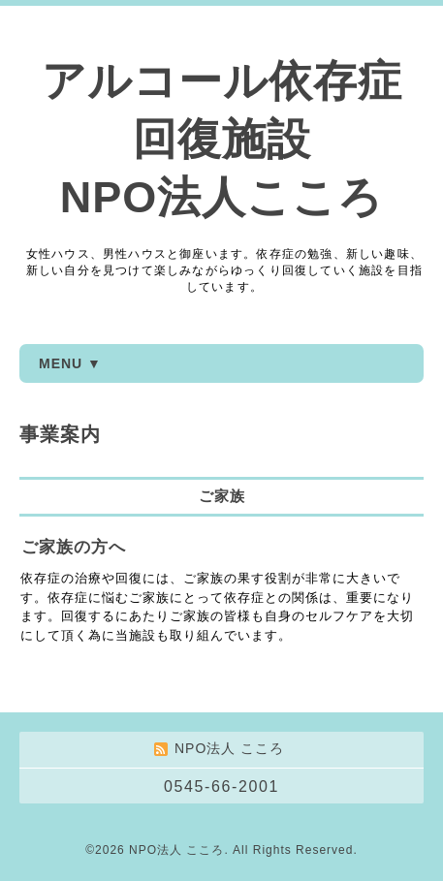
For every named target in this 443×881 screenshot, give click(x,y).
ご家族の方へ (73, 547)
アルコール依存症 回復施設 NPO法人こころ (222, 139)
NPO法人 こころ (176, 850)
